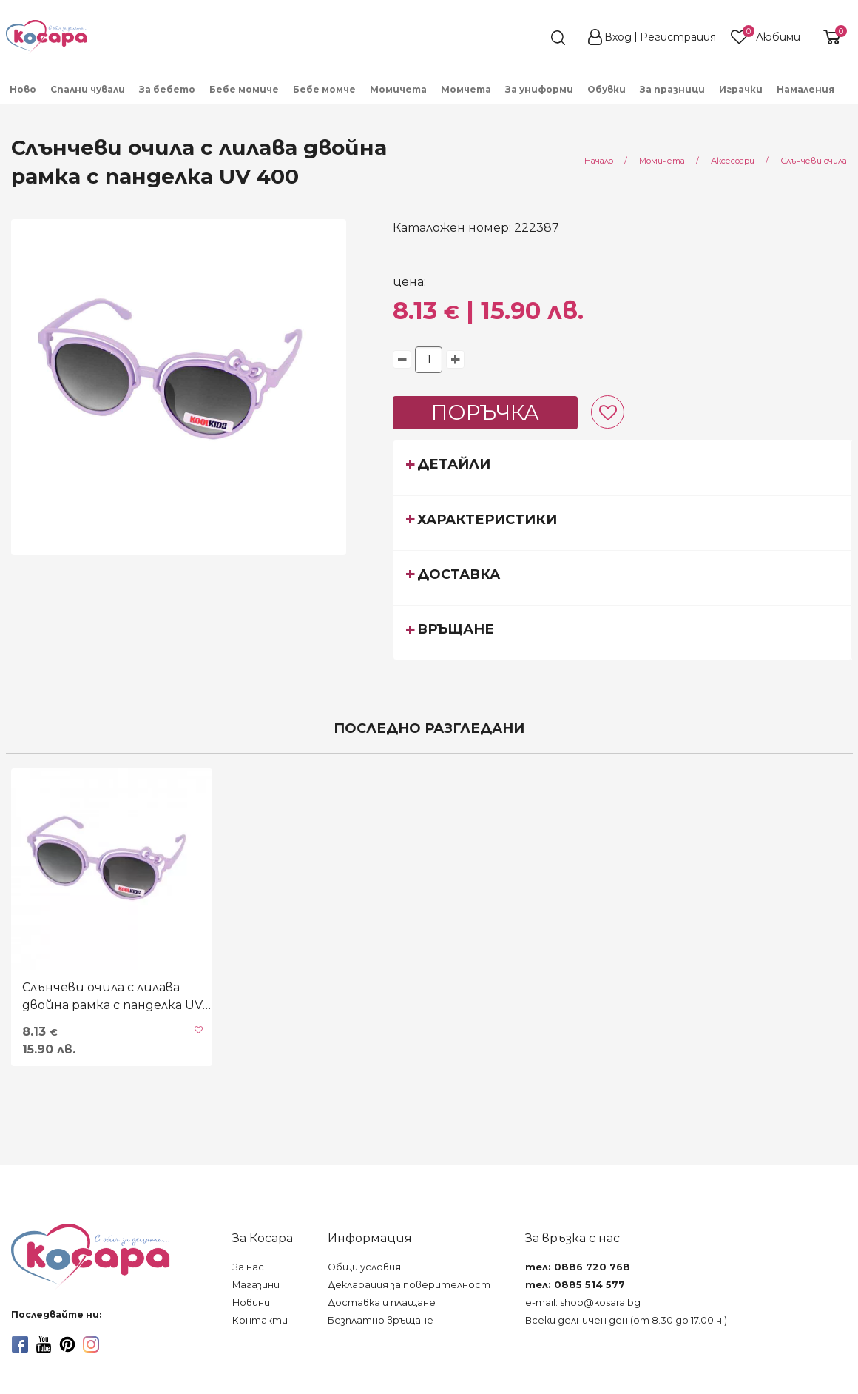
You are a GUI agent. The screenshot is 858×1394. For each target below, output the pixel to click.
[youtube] (44, 1344)
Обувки (606, 89)
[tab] (622, 467)
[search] (531, 38)
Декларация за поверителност (409, 1284)
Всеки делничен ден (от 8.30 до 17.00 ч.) (626, 1320)
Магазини (256, 1284)
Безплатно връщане (380, 1320)
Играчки (741, 89)
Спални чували (87, 89)
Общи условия (364, 1267)
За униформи (539, 89)
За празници (672, 89)
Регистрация (678, 37)
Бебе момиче (244, 89)
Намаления (805, 89)
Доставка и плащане (382, 1302)
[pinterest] (67, 1344)
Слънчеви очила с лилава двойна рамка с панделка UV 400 (112, 997)
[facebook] (20, 1344)
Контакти (260, 1320)
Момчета (466, 89)
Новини (251, 1302)
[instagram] (91, 1344)
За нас (248, 1267)
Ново (23, 89)
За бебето (167, 89)
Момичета (398, 89)
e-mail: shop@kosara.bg (583, 1302)
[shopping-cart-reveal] (830, 37)
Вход (618, 37)
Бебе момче (324, 89)
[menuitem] (23, 88)
